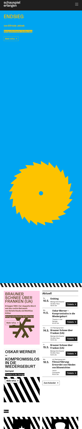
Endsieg (54, 298)
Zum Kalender (50, 383)
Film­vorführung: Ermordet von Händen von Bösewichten (63, 364)
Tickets (70, 304)
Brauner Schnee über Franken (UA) (61, 332)
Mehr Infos (10, 39)
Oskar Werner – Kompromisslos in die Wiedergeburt (63, 313)
